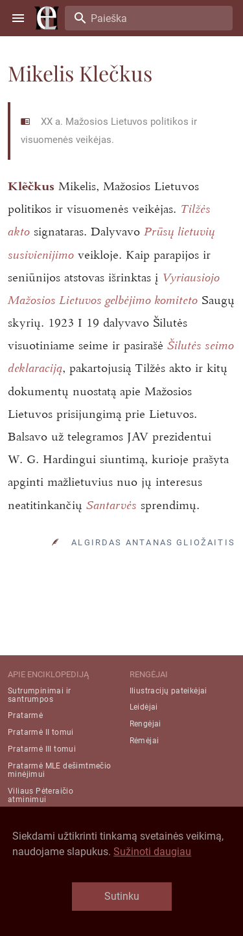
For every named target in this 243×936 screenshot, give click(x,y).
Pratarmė (25, 715)
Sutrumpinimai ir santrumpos (39, 695)
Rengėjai (145, 723)
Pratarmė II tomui (41, 732)
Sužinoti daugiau (152, 851)
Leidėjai (144, 707)
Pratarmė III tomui (42, 749)
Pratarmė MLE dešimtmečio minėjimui (59, 770)
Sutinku (121, 896)
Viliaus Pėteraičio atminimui (40, 795)
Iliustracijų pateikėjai (168, 690)
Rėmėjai (144, 740)
